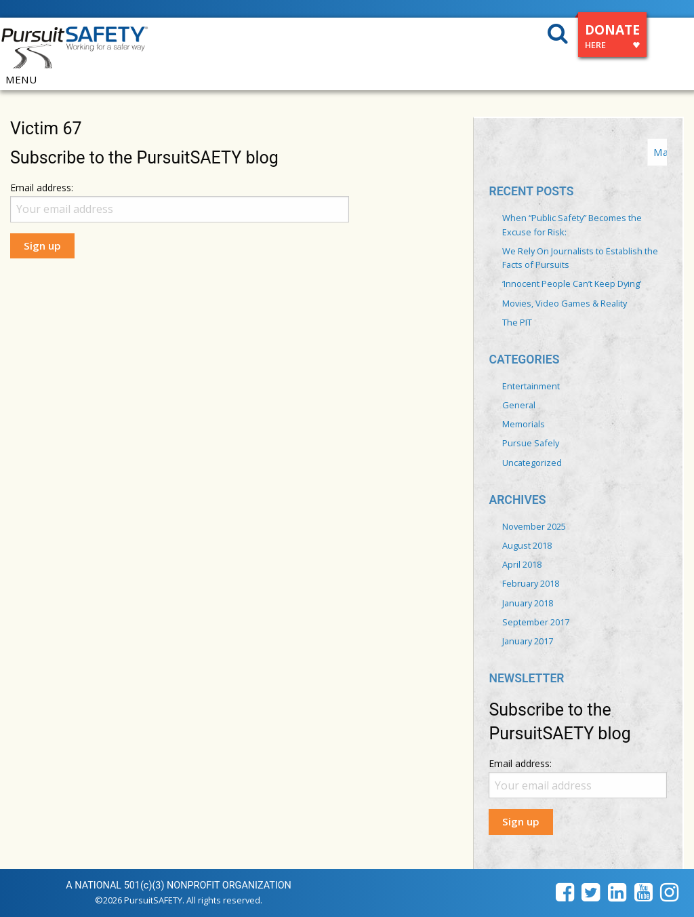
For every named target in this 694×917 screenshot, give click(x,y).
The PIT (517, 322)
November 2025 (534, 526)
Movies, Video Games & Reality (564, 303)
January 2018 (527, 603)
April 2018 (522, 564)
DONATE (612, 38)
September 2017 (535, 622)
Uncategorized (532, 462)
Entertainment (531, 386)
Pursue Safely (530, 443)
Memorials (523, 424)
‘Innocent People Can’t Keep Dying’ (571, 283)
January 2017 (527, 641)
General (518, 405)
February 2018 (530, 583)
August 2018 (527, 545)
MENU (21, 80)
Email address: (41, 187)
